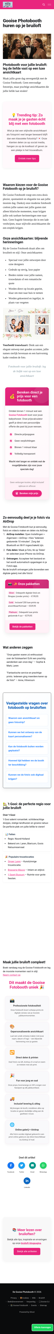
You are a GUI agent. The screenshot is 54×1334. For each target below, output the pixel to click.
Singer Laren (14, 861)
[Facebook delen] (10, 1168)
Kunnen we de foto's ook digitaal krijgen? (26, 776)
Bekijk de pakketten (22, 626)
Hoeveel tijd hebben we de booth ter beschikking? (26, 762)
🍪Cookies (24, 1298)
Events (34, 1305)
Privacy (14, 1298)
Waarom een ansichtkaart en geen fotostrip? (24, 720)
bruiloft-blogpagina (31, 1243)
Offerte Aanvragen (42, 1327)
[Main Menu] (49, 4)
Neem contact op (11, 975)
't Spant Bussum (16, 874)
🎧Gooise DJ (44, 1302)
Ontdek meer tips (27, 158)
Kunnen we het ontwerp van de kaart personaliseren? (25, 734)
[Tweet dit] (21, 1168)
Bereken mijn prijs (27, 493)
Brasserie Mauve (16, 870)
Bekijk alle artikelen (27, 1251)
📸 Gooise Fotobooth (19, 1305)
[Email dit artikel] (32, 1168)
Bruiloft (42, 1298)
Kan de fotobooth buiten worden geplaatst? (25, 748)
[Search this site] (43, 4)
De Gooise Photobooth (23, 1292)
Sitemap (43, 1305)
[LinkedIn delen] (27, 1183)
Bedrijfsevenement (15, 1302)
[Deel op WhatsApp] (43, 1168)
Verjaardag (31, 1302)
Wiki (34, 1298)
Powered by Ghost (27, 1312)
